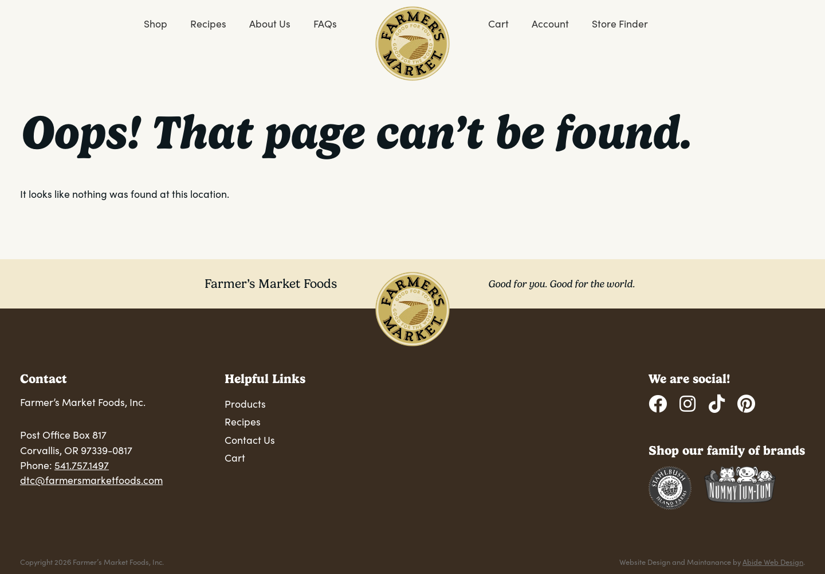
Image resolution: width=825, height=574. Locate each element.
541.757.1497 (81, 465)
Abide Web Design (772, 562)
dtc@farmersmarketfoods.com (91, 480)
